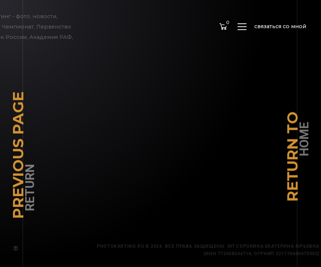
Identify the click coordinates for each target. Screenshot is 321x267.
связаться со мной (280, 26)
